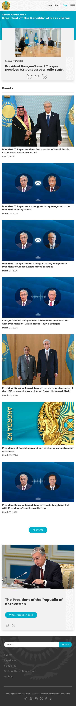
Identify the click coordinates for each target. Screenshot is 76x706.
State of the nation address (20, 671)
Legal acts (10, 660)
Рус (57, 5)
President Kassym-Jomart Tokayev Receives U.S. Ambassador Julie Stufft (34, 68)
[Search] (36, 644)
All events (38, 530)
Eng (65, 5)
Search (65, 644)
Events (8, 655)
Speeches (10, 665)
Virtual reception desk (21, 615)
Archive (8, 676)
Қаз (50, 5)
